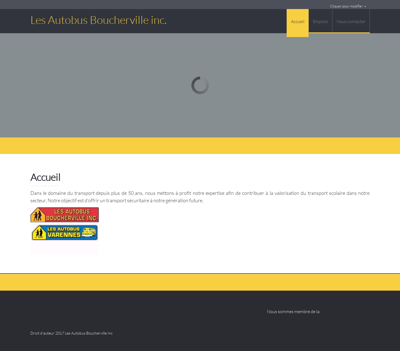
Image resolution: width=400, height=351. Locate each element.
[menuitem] (298, 23)
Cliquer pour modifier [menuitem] (346, 6)
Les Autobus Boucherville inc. (98, 19)
